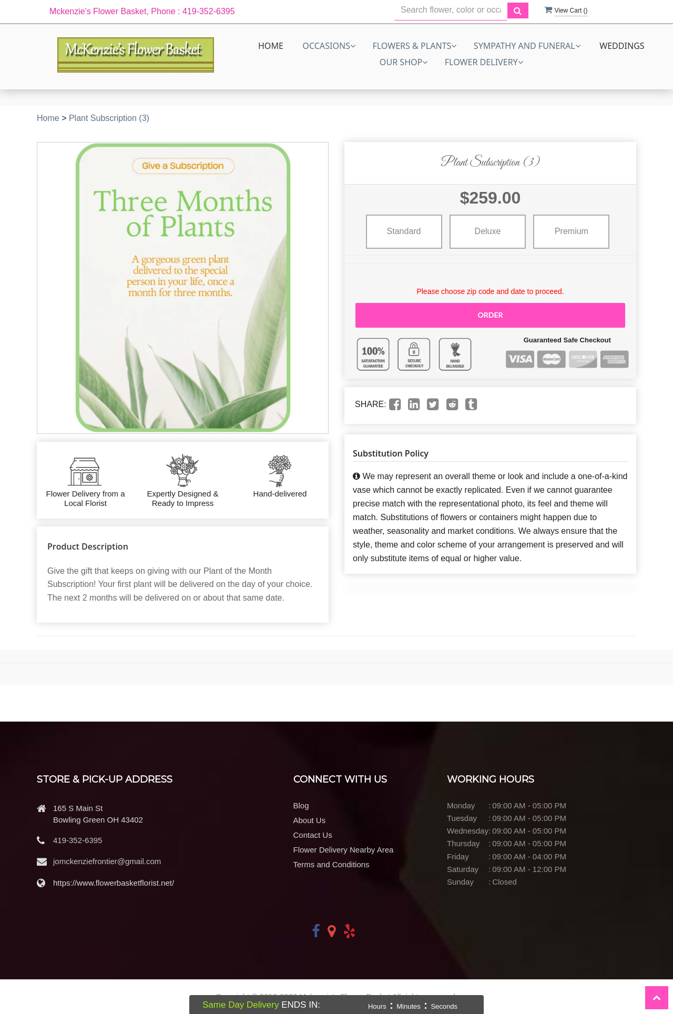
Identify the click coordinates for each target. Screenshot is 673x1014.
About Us (309, 820)
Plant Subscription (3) (109, 118)
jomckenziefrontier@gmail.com (107, 861)
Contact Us (312, 834)
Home (270, 46)
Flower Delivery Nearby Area (343, 849)
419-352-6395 (77, 840)
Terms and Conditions (331, 864)
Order (490, 314)
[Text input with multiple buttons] (450, 10)
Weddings (622, 46)
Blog (301, 805)
